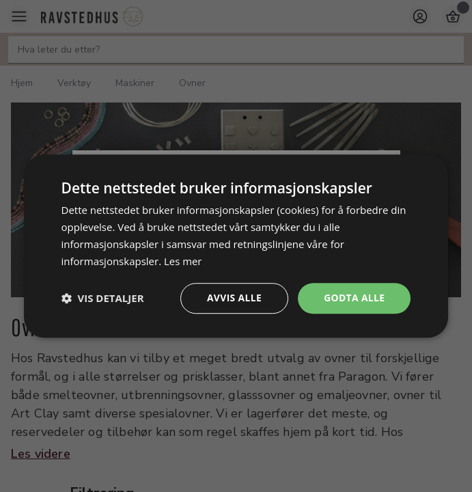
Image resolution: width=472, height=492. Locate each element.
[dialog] (236, 246)
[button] (102, 298)
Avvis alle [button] (233, 297)
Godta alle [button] (354, 297)
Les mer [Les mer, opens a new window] (183, 261)
